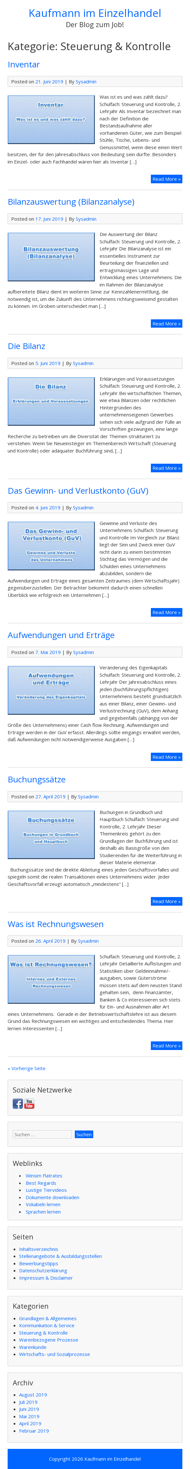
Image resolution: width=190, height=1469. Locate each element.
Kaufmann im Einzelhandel (95, 13)
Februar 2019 (34, 1430)
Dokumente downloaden (52, 1197)
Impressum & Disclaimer (46, 1278)
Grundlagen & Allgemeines (48, 1318)
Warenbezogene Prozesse (48, 1339)
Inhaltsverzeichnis (38, 1249)
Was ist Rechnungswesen (56, 924)
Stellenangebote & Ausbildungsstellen (60, 1256)
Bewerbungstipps (38, 1263)
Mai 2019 (29, 1416)
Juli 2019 (28, 1402)
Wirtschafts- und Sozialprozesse (54, 1354)
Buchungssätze (37, 779)
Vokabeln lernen (43, 1204)
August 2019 (33, 1394)
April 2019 (30, 1423)
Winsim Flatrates (44, 1175)
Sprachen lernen (43, 1211)
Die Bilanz (26, 346)
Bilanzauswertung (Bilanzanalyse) (71, 201)
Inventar (24, 64)
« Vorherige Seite (27, 1068)
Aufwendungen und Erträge (61, 635)
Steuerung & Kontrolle (43, 1332)
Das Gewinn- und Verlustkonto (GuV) (78, 490)
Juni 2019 (29, 1409)
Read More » (167, 178)
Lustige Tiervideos (46, 1190)
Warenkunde (32, 1347)
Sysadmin (86, 81)
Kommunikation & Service (46, 1325)
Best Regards (41, 1183)
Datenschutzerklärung (43, 1270)
